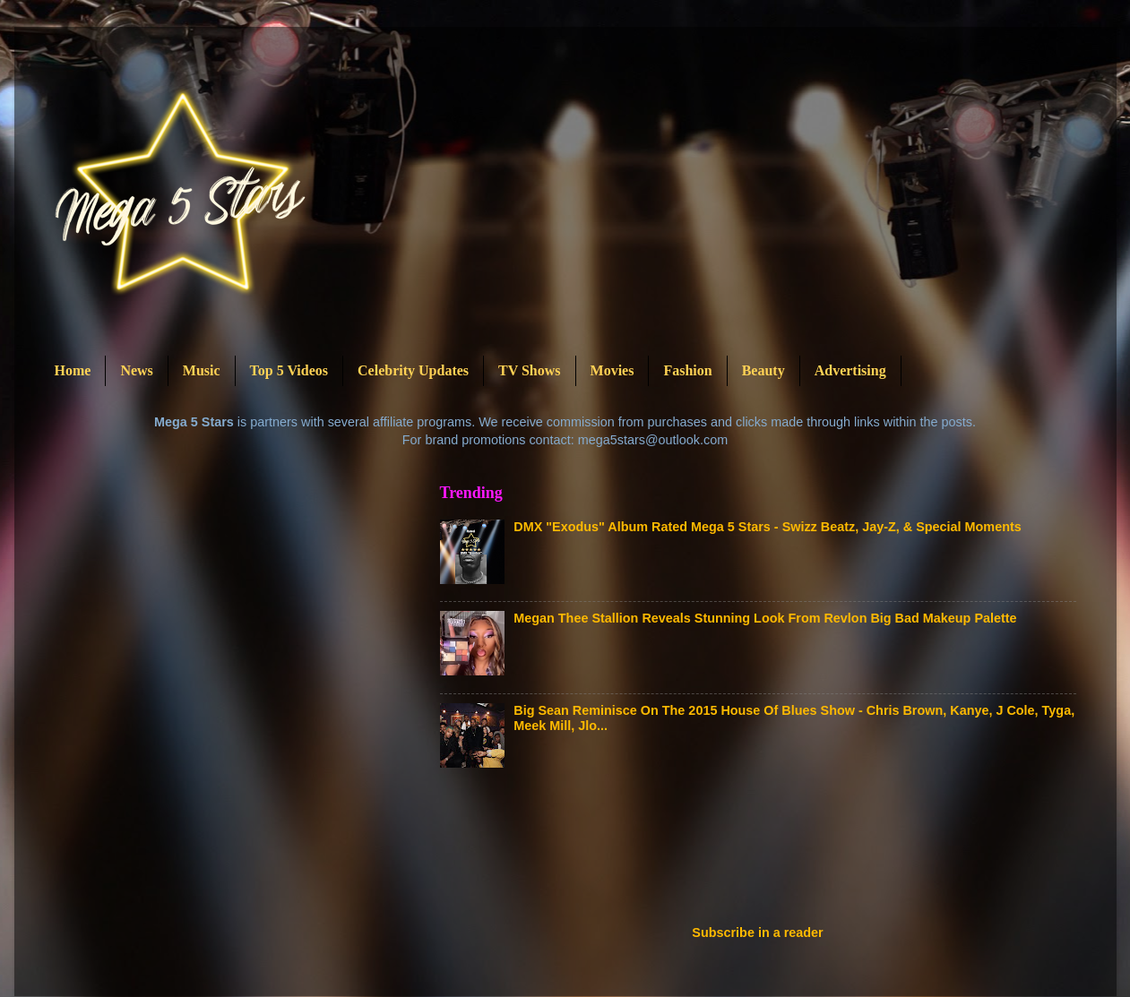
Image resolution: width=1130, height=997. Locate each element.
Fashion (687, 370)
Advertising (850, 370)
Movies (612, 370)
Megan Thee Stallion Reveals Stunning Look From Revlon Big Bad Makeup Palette (764, 618)
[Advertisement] (766, 852)
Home (73, 370)
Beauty (763, 370)
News (136, 370)
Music (201, 370)
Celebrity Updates (413, 370)
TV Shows (529, 370)
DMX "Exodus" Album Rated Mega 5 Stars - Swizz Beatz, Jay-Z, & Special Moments (767, 527)
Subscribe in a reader (757, 932)
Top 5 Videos (289, 370)
